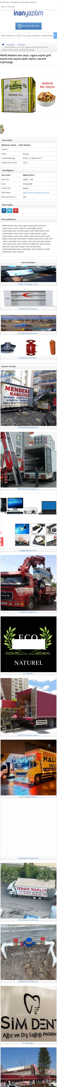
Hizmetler (11, 45)
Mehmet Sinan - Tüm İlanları (16, 145)
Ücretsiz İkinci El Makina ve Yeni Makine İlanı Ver (18, 2)
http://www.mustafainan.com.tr (36, 192)
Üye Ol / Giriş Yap (8, 6)
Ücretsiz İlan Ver (28, 26)
